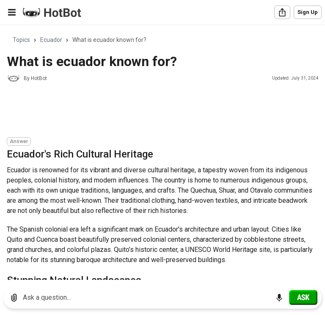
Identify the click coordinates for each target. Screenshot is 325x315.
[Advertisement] (161, 111)
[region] (162, 152)
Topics (21, 39)
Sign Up (307, 12)
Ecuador (51, 39)
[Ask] (303, 297)
